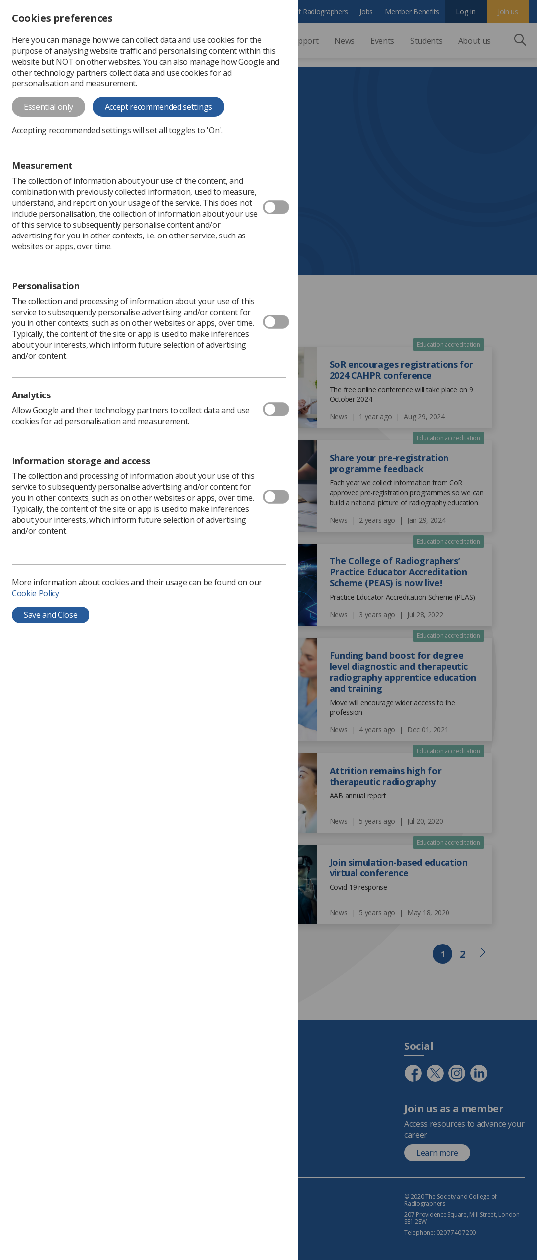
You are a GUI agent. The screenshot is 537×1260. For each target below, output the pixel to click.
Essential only (48, 106)
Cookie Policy (35, 593)
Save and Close (51, 614)
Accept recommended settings (158, 106)
